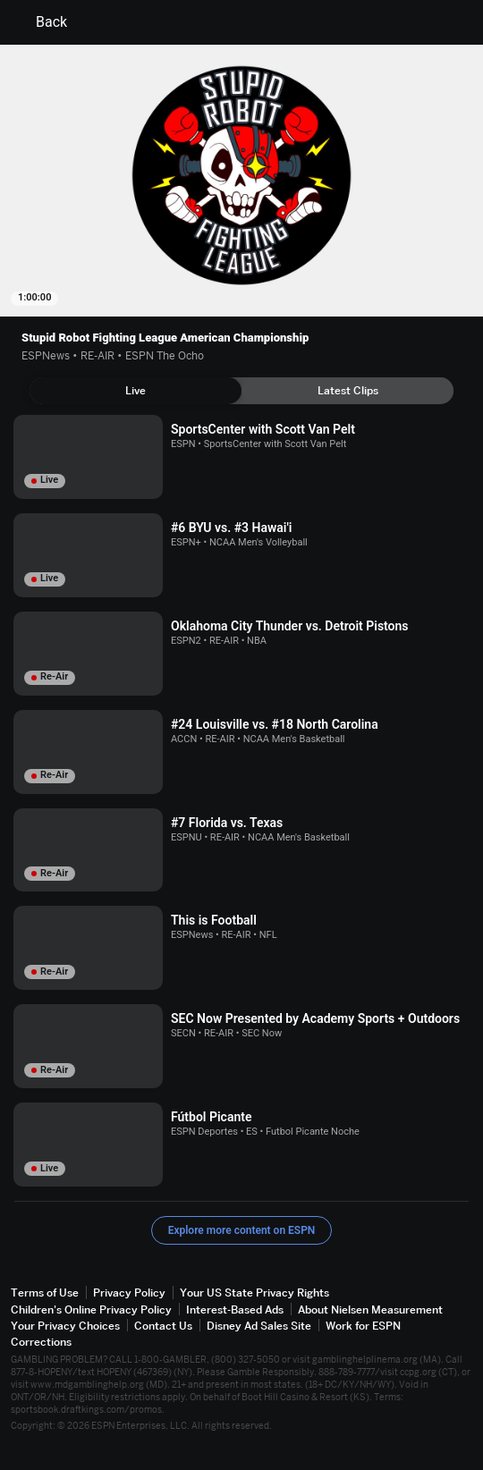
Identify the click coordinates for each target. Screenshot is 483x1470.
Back (40, 22)
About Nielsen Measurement (370, 1309)
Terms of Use (45, 1292)
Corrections (41, 1341)
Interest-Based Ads (235, 1309)
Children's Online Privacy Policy (91, 1309)
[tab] (136, 390)
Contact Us (163, 1325)
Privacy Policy (129, 1292)
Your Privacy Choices (65, 1325)
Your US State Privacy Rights (254, 1292)
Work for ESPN (363, 1325)
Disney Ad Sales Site (259, 1325)
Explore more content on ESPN (242, 1230)
